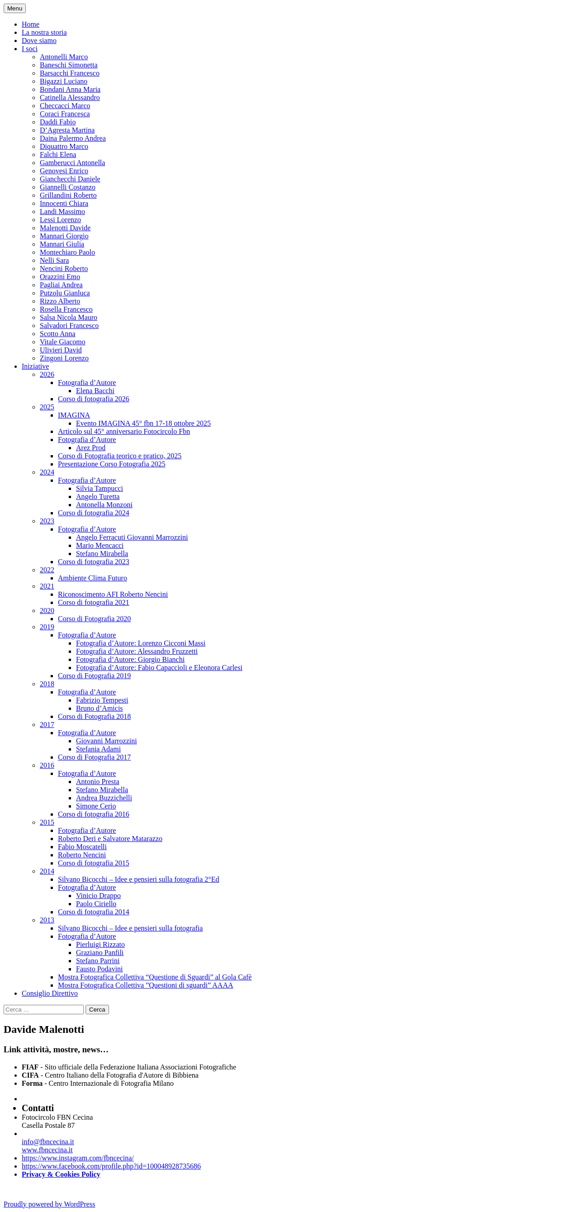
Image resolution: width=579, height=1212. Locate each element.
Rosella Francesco (66, 309)
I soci (30, 48)
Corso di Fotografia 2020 (94, 619)
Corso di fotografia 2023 (93, 562)
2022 (47, 570)
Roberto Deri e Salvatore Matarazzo (110, 838)
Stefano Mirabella (102, 553)
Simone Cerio (96, 806)
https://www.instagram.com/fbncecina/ (78, 1158)
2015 (47, 822)
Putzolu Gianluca (65, 293)
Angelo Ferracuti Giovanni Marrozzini (132, 537)
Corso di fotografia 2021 (93, 602)
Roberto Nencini (82, 855)
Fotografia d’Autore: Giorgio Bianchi (130, 659)
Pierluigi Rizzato (100, 944)
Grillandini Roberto (68, 195)
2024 (47, 472)
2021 (47, 586)
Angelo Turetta (97, 496)
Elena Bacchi (95, 390)
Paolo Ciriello (96, 904)
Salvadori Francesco (69, 325)
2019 (47, 627)
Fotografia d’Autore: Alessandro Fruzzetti (137, 651)
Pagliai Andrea (61, 285)
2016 (47, 765)
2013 (47, 920)
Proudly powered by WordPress (49, 1204)
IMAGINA (74, 415)
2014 (47, 871)
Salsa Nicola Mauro (68, 317)
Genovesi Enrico (64, 171)
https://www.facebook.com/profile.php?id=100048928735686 (111, 1166)
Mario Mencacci (99, 545)
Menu (14, 8)
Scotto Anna (58, 333)
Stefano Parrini (97, 961)
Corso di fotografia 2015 (93, 863)
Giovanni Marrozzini (106, 741)
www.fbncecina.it (47, 1150)
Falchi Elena (58, 154)
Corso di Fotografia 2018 (94, 716)
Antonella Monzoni (104, 505)
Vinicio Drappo (98, 895)
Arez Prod (90, 448)
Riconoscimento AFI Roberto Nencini (113, 594)
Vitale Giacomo (62, 342)
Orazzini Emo (60, 276)
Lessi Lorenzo (60, 219)
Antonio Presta (97, 781)
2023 (47, 521)
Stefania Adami (98, 749)
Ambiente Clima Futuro (92, 578)
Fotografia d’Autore (87, 382)
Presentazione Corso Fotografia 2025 (112, 464)
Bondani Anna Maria (70, 89)
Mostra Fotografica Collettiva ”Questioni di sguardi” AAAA (145, 985)
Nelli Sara (54, 260)
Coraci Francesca (65, 114)
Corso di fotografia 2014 (93, 912)
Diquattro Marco (64, 146)
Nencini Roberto (64, 268)
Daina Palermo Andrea (73, 138)
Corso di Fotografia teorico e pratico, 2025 (119, 456)
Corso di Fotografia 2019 (94, 676)
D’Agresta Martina (67, 130)
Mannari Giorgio (64, 236)
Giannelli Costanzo (67, 187)
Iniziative (35, 366)
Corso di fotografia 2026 (93, 399)
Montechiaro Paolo (67, 252)
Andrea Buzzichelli (104, 798)
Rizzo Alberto (60, 301)
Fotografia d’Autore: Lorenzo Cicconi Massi (140, 643)
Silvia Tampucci (99, 488)
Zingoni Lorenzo (64, 358)
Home (30, 24)
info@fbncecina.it (48, 1141)
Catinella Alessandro (70, 97)
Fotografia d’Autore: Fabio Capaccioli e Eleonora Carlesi (159, 667)
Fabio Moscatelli (82, 847)
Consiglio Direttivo (50, 993)
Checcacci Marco (65, 105)
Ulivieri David (61, 350)
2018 (47, 684)
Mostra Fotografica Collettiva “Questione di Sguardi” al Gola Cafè (155, 977)
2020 (47, 610)
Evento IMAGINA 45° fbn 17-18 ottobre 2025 (143, 423)
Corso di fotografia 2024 (93, 513)
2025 (47, 407)
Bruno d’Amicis (99, 708)
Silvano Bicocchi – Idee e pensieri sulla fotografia (130, 928)
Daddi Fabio (58, 122)
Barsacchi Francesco (70, 73)
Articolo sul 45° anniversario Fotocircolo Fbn (124, 431)
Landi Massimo (62, 211)
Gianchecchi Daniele (70, 179)
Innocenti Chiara (64, 203)
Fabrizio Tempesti (102, 700)
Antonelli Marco (64, 57)
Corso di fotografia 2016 (93, 814)
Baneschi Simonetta (69, 65)
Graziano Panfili (99, 952)
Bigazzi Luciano (63, 81)
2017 (47, 724)
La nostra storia (44, 32)
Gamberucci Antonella (72, 162)
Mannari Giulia (62, 244)
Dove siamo (39, 40)
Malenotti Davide (65, 228)
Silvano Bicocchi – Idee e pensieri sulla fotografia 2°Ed (138, 879)
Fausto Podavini (99, 969)
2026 (47, 374)
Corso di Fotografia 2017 (94, 757)
